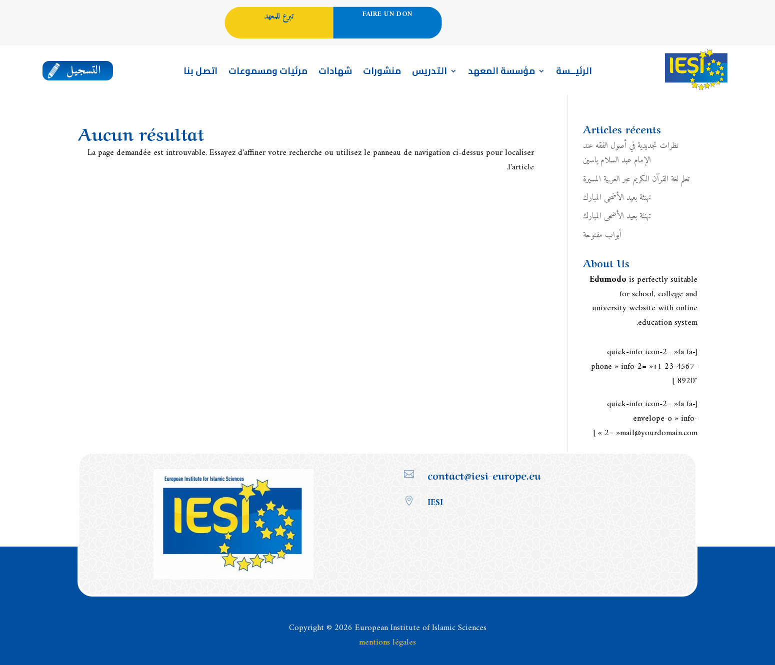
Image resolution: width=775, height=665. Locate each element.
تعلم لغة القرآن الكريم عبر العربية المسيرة (636, 179)
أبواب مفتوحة (602, 235)
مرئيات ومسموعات (268, 72)
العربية (605, 15)
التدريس (429, 72)
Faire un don (387, 14)
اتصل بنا (201, 72)
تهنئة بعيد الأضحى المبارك (617, 197)
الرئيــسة (574, 72)
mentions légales (387, 642)
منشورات (382, 72)
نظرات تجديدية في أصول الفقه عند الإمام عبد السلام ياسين (630, 153)
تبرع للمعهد (279, 16)
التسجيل (84, 70)
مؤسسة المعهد (501, 72)
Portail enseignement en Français (608, 31)
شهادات (335, 72)
